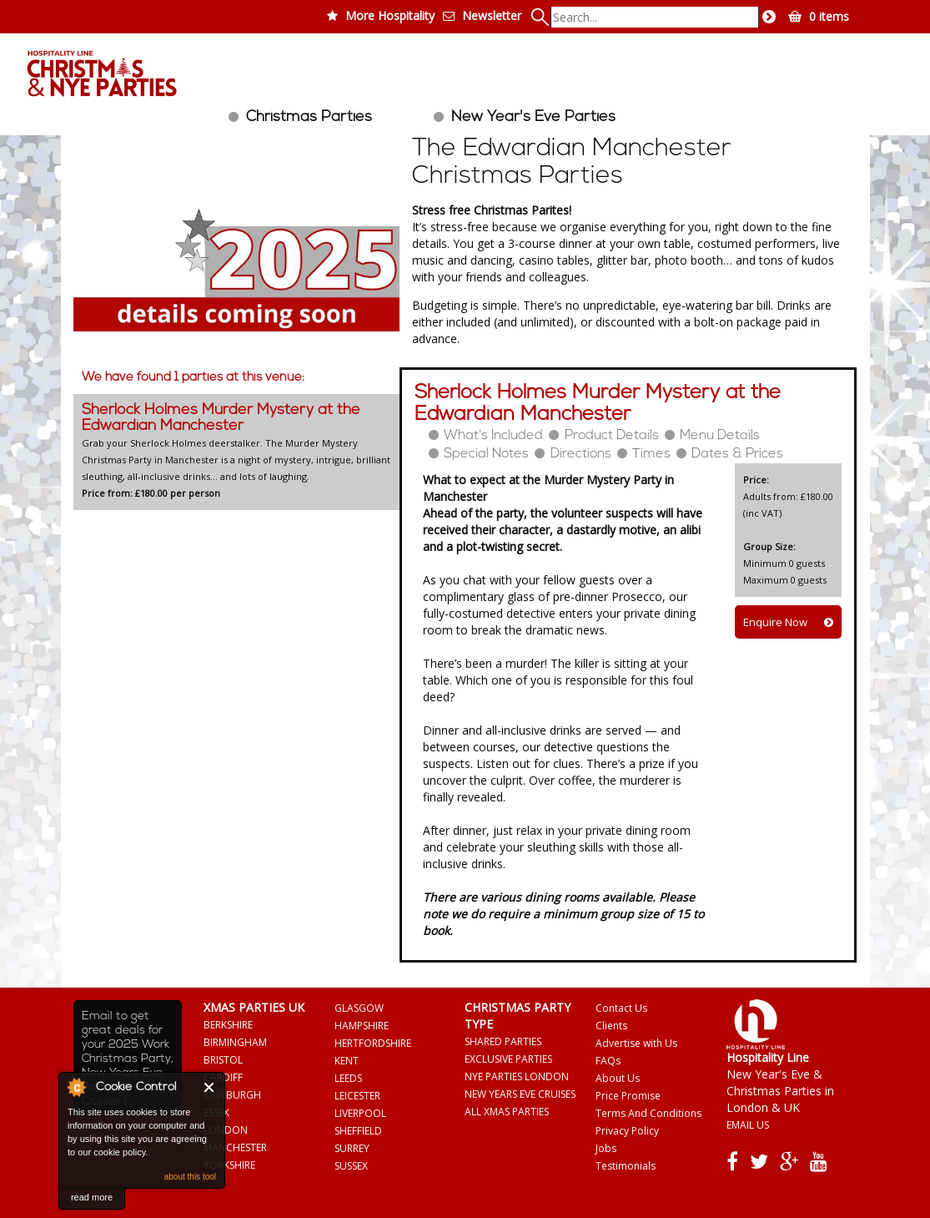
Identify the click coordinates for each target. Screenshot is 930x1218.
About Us (618, 1078)
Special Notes (486, 454)
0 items (829, 16)
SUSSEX (351, 1166)
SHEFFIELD (358, 1131)
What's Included (493, 435)
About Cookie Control (76, 1087)
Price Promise (628, 1096)
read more (92, 1197)
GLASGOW (359, 1008)
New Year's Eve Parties (533, 117)
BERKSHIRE (228, 1025)
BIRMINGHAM (235, 1042)
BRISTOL (223, 1060)
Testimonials (626, 1166)
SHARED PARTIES (503, 1041)
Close (209, 1087)
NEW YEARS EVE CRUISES (520, 1094)
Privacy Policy (627, 1131)
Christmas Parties (309, 117)
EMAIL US (747, 1125)
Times (651, 454)
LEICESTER (357, 1096)
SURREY (351, 1148)
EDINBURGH (232, 1095)
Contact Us (621, 1008)
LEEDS (348, 1078)
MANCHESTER (235, 1147)
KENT (346, 1061)
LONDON (226, 1130)
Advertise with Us (636, 1043)
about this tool (190, 1176)
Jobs (606, 1148)
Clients (611, 1025)
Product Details (612, 435)
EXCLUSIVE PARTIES (508, 1059)
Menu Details (720, 435)
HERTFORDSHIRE (372, 1043)
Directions (580, 454)
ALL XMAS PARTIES (507, 1111)
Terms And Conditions (648, 1113)
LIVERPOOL (360, 1113)
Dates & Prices (737, 454)
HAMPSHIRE (361, 1025)
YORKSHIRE (229, 1165)
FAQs (608, 1061)
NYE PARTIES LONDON (517, 1076)
